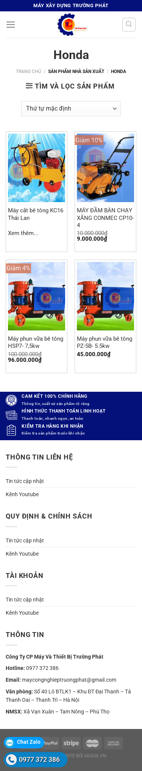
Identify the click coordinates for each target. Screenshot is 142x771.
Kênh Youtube (22, 494)
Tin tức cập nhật (25, 481)
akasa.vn (95, 756)
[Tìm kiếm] (129, 24)
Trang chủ (28, 71)
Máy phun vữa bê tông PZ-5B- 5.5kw (104, 342)
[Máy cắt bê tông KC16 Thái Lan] (36, 168)
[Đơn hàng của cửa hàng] (71, 108)
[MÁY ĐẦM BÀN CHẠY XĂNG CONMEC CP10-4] (105, 168)
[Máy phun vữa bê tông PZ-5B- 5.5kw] (105, 296)
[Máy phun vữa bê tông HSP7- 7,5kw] (36, 296)
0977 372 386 (42, 668)
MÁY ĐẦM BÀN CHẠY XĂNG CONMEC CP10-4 (105, 218)
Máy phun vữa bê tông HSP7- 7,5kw (35, 342)
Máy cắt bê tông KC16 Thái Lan (35, 214)
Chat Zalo (29, 742)
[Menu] (11, 24)
